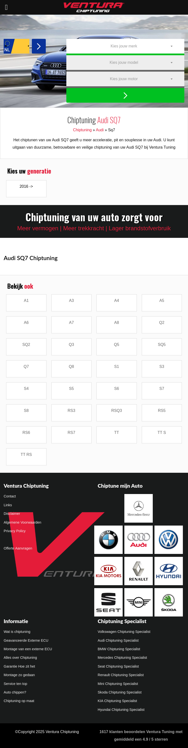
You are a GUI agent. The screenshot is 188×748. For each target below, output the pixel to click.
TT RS (26, 454)
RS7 (71, 432)
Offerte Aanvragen (18, 548)
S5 (71, 388)
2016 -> (26, 186)
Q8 (71, 366)
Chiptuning (82, 130)
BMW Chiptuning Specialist (119, 649)
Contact (10, 496)
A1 (26, 300)
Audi (100, 130)
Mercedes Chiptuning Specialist (122, 658)
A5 (161, 300)
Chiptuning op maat (19, 701)
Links (8, 505)
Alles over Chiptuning (20, 658)
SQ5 (162, 344)
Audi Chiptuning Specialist (118, 640)
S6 (116, 388)
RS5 (161, 410)
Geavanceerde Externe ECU (26, 640)
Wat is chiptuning (17, 632)
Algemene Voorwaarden (22, 522)
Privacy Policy (15, 531)
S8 (26, 410)
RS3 (71, 410)
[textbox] (125, 46)
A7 (71, 322)
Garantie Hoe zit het (19, 666)
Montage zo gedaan (19, 675)
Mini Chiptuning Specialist (118, 684)
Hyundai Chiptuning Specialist (121, 710)
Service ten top (15, 684)
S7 (161, 388)
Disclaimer (12, 514)
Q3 (71, 344)
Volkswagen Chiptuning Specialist (124, 632)
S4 (26, 388)
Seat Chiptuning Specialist (118, 666)
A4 (116, 300)
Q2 (161, 322)
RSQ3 (116, 410)
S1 (116, 366)
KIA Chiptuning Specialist (117, 701)
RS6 (26, 432)
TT (116, 432)
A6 (26, 322)
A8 (116, 322)
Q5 (116, 344)
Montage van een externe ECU (28, 649)
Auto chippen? (15, 692)
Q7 (26, 366)
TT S (162, 432)
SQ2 (26, 344)
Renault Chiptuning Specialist (121, 675)
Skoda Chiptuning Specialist (119, 692)
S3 (161, 366)
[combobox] (125, 46)
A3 (71, 300)
